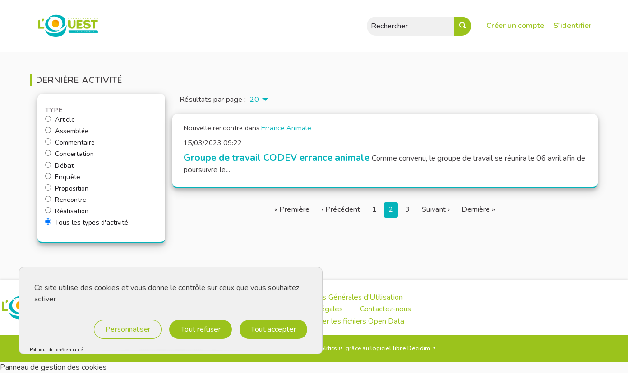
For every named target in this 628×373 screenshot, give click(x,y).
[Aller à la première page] (63, 25)
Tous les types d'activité (86, 222)
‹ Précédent (341, 209)
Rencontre (65, 200)
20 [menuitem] (254, 99)
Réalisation (67, 211)
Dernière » (478, 209)
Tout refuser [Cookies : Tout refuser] (201, 329)
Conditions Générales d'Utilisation (347, 297)
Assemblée (67, 131)
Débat (59, 166)
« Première (292, 209)
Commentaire (70, 142)
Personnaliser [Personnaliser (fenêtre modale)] (127, 329)
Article (60, 120)
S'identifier (572, 25)
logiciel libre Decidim (403, 348)
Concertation (69, 154)
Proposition (67, 188)
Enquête (62, 177)
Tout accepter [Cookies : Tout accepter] (273, 329)
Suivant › (436, 209)
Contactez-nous (385, 309)
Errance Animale (286, 128)
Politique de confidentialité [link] (56, 350)
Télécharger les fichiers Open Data (347, 321)
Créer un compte (515, 25)
